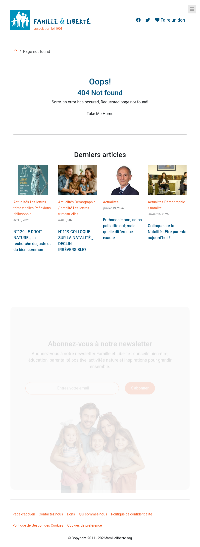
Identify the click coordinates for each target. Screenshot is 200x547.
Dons (71, 514)
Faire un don (170, 20)
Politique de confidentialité (131, 514)
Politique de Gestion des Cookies (37, 525)
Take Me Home (100, 113)
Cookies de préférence (84, 525)
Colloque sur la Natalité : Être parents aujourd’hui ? (167, 231)
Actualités (21, 202)
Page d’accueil (23, 514)
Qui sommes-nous (93, 514)
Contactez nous (51, 514)
